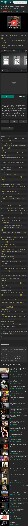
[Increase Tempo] (8, 51)
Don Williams (14, 6)
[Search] (25, 2)
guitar (3, 70)
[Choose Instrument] (7, 71)
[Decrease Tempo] (2, 51)
